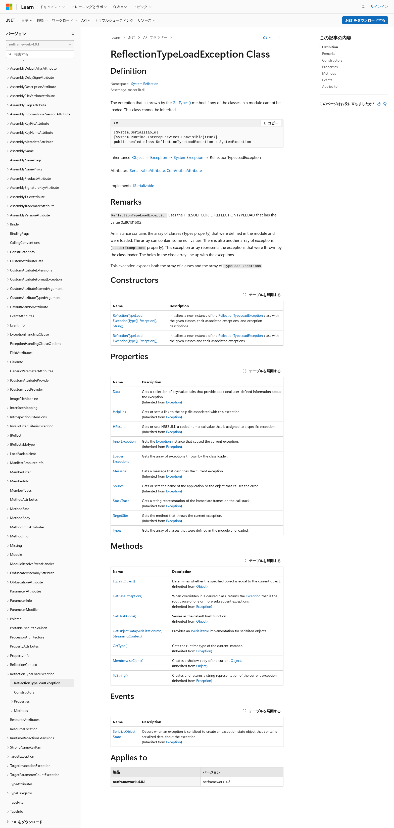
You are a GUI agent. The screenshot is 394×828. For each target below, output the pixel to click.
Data (116, 391)
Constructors (332, 60)
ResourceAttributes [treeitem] (24, 702)
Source (118, 485)
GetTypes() (182, 102)
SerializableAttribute (147, 170)
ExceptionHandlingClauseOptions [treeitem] (35, 326)
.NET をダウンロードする (365, 20)
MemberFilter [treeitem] (20, 454)
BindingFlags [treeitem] (19, 216)
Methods (329, 73)
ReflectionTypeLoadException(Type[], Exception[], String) (135, 320)
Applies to (329, 86)
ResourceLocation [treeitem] (23, 711)
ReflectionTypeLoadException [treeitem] (37, 665)
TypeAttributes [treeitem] (21, 766)
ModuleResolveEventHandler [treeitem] (32, 546)
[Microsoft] (9, 7)
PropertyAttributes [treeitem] (24, 628)
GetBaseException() (127, 595)
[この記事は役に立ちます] (379, 104)
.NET (131, 37)
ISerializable (143, 185)
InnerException (124, 441)
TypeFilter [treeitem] (17, 785)
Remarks (328, 53)
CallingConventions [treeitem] (25, 225)
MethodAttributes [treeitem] (24, 482)
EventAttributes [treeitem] (22, 298)
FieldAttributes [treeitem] (21, 335)
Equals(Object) (124, 581)
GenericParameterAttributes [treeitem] (31, 353)
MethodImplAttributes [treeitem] (27, 509)
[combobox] (40, 44)
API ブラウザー (155, 37)
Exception (158, 157)
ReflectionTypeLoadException (240, 315)
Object (138, 157)
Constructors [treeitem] (24, 674)
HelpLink (119, 411)
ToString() (120, 675)
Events (327, 79)
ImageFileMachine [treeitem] (24, 381)
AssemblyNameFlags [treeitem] (25, 142)
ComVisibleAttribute (184, 170)
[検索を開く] (363, 6)
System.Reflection (144, 83)
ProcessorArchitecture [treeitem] (27, 619)
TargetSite (120, 515)
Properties (330, 66)
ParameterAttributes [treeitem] (25, 573)
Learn (116, 37)
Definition (330, 46)
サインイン (379, 6)
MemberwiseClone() (128, 660)
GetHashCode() (124, 616)
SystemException (188, 157)
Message (119, 471)
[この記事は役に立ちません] (385, 104)
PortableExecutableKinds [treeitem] (28, 610)
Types (117, 530)
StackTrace (121, 500)
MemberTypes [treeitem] (21, 473)
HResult (119, 426)
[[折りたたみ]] (73, 33)
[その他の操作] (279, 38)
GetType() (120, 645)
